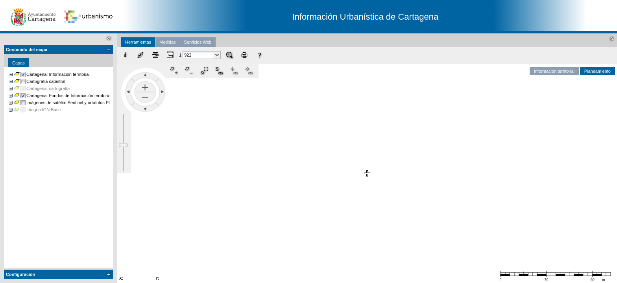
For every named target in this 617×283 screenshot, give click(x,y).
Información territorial (554, 71)
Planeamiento (597, 71)
